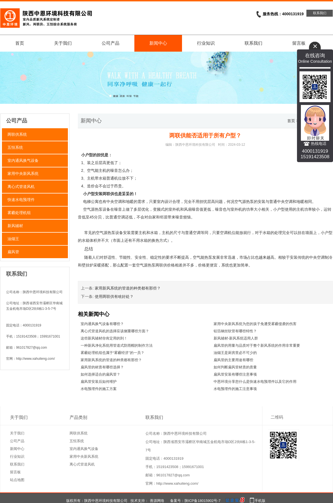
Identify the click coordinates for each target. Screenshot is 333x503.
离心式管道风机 (21, 186)
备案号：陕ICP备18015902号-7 (195, 501)
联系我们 (319, 13)
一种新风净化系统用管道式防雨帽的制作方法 (117, 345)
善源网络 (157, 501)
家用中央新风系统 (23, 173)
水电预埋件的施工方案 (99, 389)
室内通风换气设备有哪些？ (102, 324)
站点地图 (17, 480)
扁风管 (13, 252)
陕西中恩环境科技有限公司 (195, 145)
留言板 (15, 472)
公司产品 (110, 43)
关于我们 (63, 43)
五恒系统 (15, 147)
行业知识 (206, 43)
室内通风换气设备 (23, 160)
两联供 (108, 194)
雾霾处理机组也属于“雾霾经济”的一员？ (112, 353)
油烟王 (13, 239)
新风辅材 (15, 225)
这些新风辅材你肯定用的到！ (104, 338)
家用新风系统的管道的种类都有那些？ (128, 288)
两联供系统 (17, 134)
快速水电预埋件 (21, 199)
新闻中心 (158, 43)
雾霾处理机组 (19, 212)
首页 (19, 43)
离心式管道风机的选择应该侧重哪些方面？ (115, 331)
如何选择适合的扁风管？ (100, 374)
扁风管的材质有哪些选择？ (102, 367)
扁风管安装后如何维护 (99, 381)
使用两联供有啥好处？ (114, 296)
